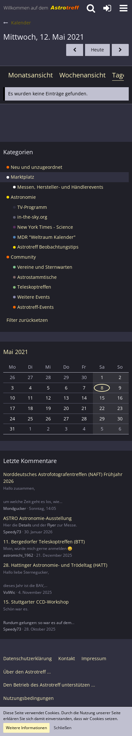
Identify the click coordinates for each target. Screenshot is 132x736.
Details (25, 525)
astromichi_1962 (18, 555)
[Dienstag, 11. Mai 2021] (74, 50)
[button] (123, 8)
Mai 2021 (15, 352)
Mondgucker (14, 508)
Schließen (62, 727)
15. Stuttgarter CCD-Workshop (36, 602)
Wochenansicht (82, 75)
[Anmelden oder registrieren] (107, 8)
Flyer (51, 525)
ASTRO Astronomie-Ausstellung (37, 518)
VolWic (9, 592)
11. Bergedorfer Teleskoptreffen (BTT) (44, 541)
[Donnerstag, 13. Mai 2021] (120, 50)
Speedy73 (12, 532)
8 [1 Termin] (102, 388)
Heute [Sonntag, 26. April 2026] (97, 50)
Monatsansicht (30, 75)
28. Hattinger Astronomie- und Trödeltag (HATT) (55, 565)
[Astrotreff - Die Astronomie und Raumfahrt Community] (41, 8)
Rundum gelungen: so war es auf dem (37, 622)
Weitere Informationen (26, 727)
